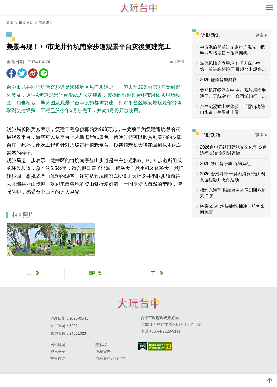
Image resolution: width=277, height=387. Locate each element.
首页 (10, 23)
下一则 (157, 273)
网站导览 (57, 345)
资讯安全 (57, 351)
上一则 (33, 273)
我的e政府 (142, 346)
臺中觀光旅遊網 (138, 7)
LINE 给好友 (43, 73)
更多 (259, 35)
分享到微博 (33, 73)
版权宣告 (103, 351)
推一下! (22, 73)
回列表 (95, 273)
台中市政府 (138, 303)
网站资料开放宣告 (110, 358)
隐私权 (101, 345)
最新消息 (46, 23)
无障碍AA (160, 346)
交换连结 (57, 358)
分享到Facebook (11, 73)
